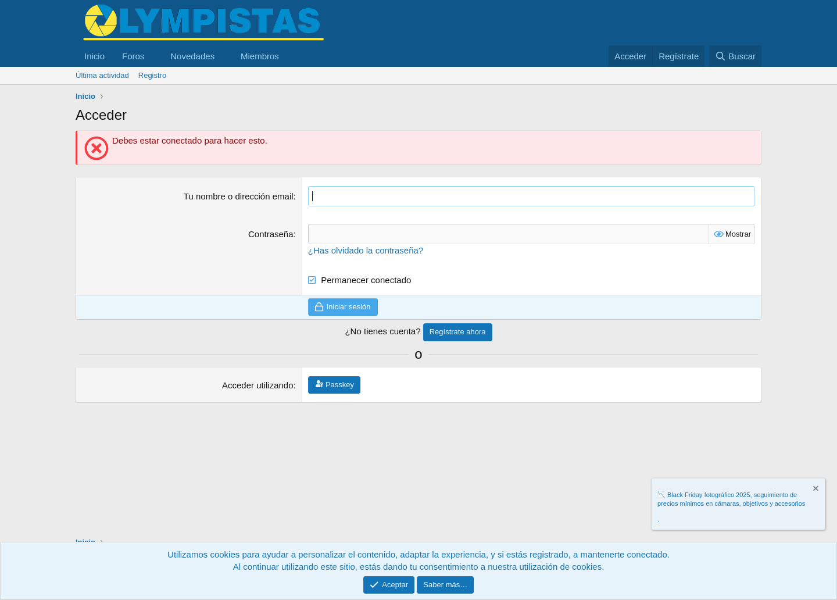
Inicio (94, 56)
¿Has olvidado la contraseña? (365, 250)
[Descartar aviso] (815, 489)
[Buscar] (735, 56)
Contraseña (271, 234)
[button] (153, 56)
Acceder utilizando (258, 385)
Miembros (260, 56)
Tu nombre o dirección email (239, 196)
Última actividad (102, 75)
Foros (133, 56)
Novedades (192, 56)
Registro (152, 75)
